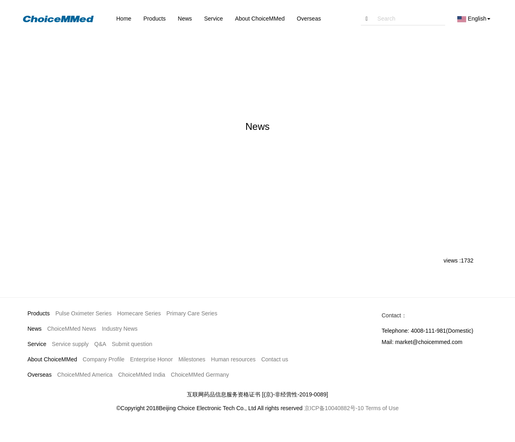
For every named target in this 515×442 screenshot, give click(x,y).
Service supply (70, 344)
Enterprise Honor (151, 359)
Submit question (132, 344)
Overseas (39, 374)
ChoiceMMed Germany (200, 374)
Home (123, 18)
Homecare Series (139, 313)
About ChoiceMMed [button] (260, 18)
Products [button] (154, 18)
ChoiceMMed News (71, 328)
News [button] (185, 18)
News (34, 328)
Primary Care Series (191, 313)
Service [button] (213, 18)
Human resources (233, 359)
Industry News (120, 328)
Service (36, 344)
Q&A (100, 344)
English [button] (473, 18)
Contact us (274, 359)
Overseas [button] (309, 18)
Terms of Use (381, 408)
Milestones (191, 359)
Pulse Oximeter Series (83, 313)
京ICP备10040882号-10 (334, 408)
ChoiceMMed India (141, 374)
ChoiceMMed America (85, 374)
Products (38, 313)
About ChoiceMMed (52, 359)
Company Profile (104, 359)
